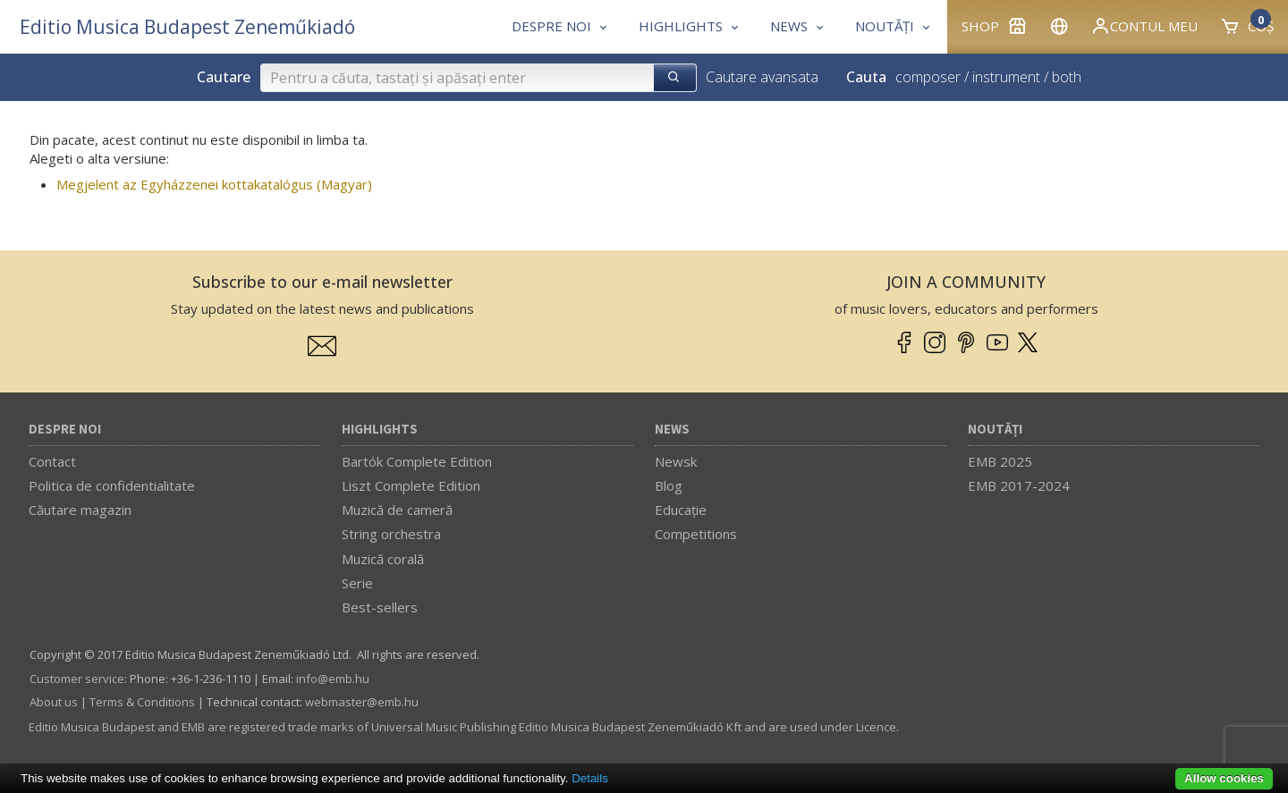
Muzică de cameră (397, 510)
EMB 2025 (1000, 461)
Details (590, 778)
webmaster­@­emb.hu (362, 702)
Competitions (696, 534)
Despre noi (65, 429)
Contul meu (1144, 26)
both (1066, 77)
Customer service (77, 679)
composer (928, 77)
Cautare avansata (762, 77)
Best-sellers (380, 607)
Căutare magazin (80, 510)
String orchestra (391, 534)
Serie (357, 583)
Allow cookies (1224, 778)
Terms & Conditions (142, 702)
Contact (52, 461)
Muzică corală (383, 559)
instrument (1006, 77)
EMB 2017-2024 (1019, 485)
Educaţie (681, 510)
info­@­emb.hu (332, 679)
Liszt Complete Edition (411, 485)
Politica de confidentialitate (112, 485)
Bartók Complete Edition (417, 461)
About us (54, 702)
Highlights (380, 429)
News (672, 429)
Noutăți (995, 429)
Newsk (676, 461)
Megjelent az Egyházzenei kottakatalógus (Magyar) (214, 184)
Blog (668, 485)
